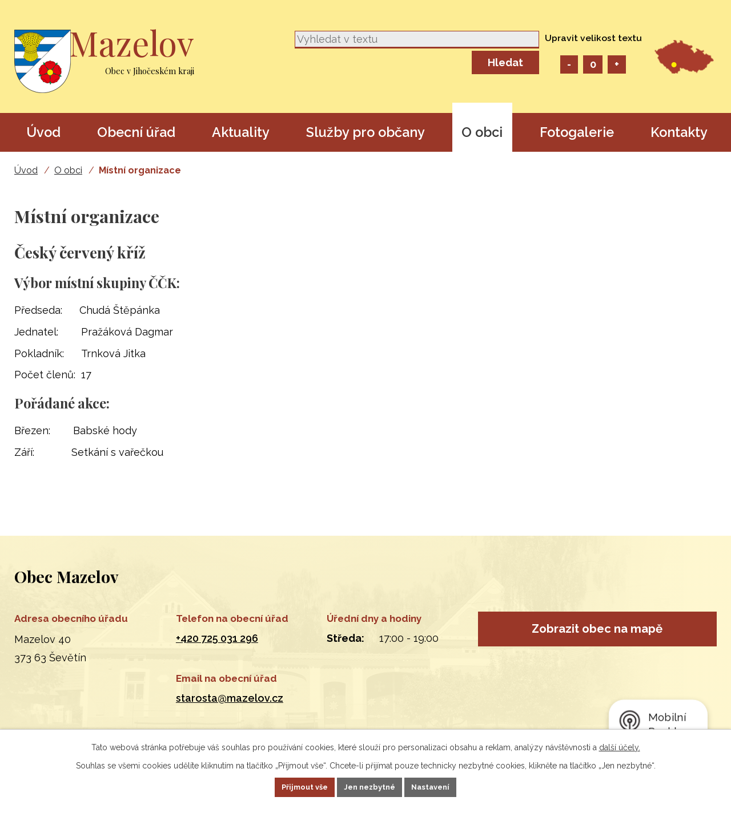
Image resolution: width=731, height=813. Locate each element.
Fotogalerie (577, 132)
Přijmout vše (289, 786)
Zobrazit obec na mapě (597, 633)
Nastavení (446, 786)
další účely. (619, 745)
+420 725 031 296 (217, 638)
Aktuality (241, 132)
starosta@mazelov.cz (229, 698)
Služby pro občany (365, 132)
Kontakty (679, 132)
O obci (482, 132)
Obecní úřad (136, 132)
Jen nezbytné (370, 786)
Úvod (43, 132)
